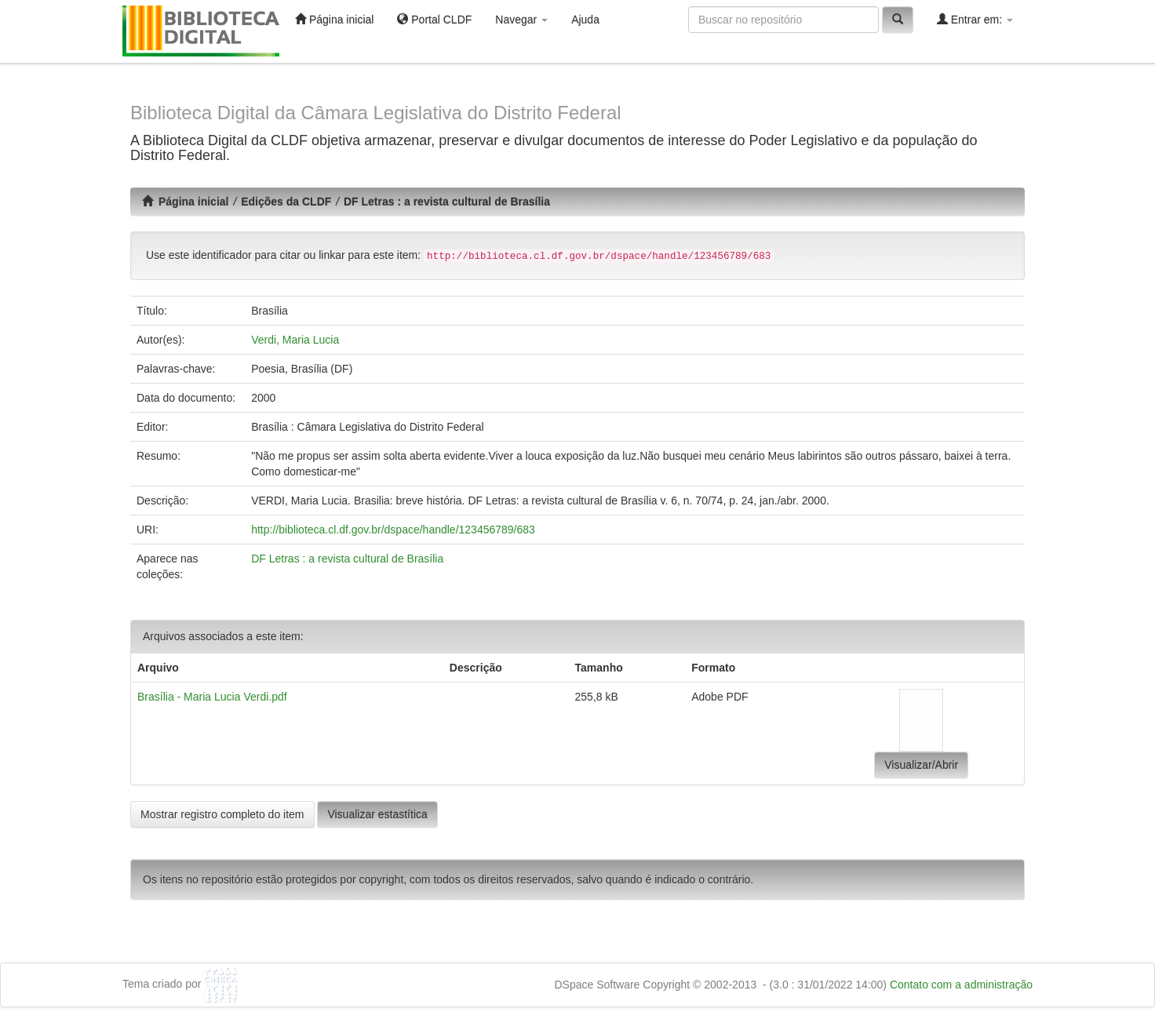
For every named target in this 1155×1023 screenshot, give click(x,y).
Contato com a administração (961, 984)
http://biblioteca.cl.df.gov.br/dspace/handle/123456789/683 (393, 529)
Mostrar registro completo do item (222, 814)
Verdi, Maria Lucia (295, 339)
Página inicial (334, 19)
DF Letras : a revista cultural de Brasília (447, 201)
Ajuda (585, 19)
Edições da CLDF (286, 201)
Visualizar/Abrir (921, 765)
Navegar (521, 19)
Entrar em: (975, 19)
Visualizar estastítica (377, 814)
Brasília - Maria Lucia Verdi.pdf (212, 696)
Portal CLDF (434, 19)
